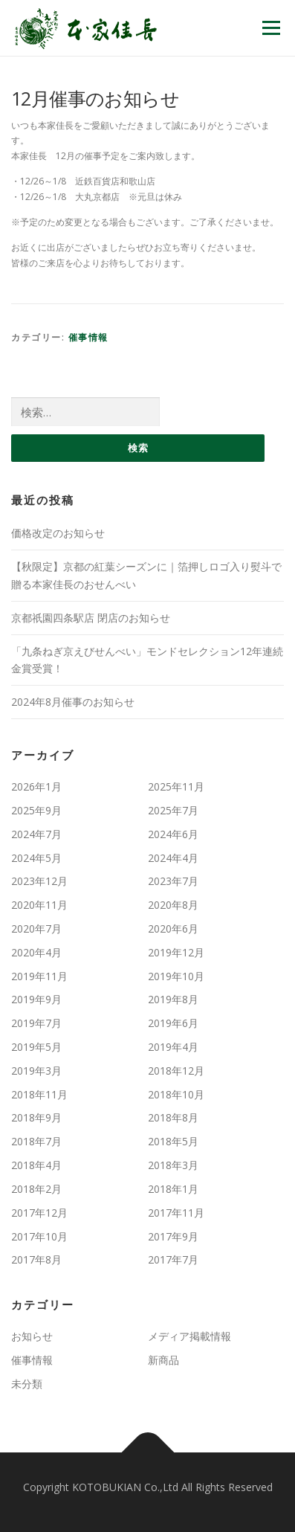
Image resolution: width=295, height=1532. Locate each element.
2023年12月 (39, 881)
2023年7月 (173, 881)
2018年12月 (176, 1070)
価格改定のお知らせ (58, 533)
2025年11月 (176, 786)
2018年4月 (36, 1165)
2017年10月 (39, 1236)
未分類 (26, 1384)
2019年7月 (36, 1023)
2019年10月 (176, 976)
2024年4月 (173, 858)
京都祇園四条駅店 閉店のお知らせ (90, 618)
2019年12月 (176, 952)
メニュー (271, 28)
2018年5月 (173, 1141)
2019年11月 (39, 976)
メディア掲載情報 (189, 1336)
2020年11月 (39, 905)
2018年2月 (36, 1189)
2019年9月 (36, 999)
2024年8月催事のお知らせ (72, 702)
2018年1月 (173, 1189)
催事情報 (88, 337)
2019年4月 (173, 1047)
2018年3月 (173, 1165)
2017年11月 (176, 1213)
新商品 (163, 1360)
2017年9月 (173, 1236)
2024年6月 (173, 834)
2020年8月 (173, 905)
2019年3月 (36, 1070)
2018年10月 (176, 1094)
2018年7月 (36, 1141)
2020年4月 (36, 952)
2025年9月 (36, 810)
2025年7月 (173, 810)
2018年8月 (173, 1117)
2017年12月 (39, 1213)
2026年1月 (36, 786)
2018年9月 (36, 1117)
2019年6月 (173, 1023)
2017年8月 (36, 1259)
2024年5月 (36, 858)
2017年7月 (173, 1259)
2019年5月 (36, 1047)
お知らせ (32, 1336)
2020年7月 (36, 928)
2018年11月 (39, 1094)
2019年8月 (173, 999)
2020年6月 (173, 928)
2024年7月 (36, 834)
